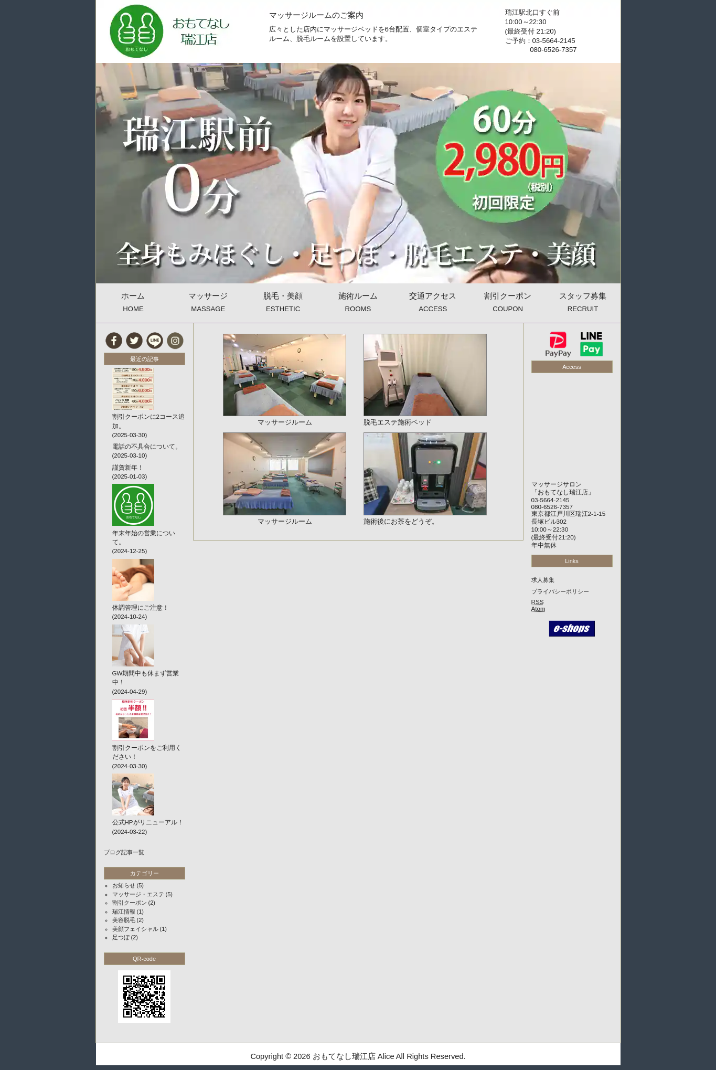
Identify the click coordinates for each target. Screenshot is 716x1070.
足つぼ (121, 937)
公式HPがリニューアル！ (148, 822)
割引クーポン (129, 902)
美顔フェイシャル (135, 929)
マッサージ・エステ (138, 894)
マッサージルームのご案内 (316, 15)
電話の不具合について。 (146, 446)
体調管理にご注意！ (140, 608)
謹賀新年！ (128, 467)
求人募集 (542, 580)
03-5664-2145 (550, 499)
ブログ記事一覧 (124, 852)
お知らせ (123, 885)
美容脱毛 (123, 920)
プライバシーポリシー (560, 591)
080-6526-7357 (552, 506)
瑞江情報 (123, 911)
